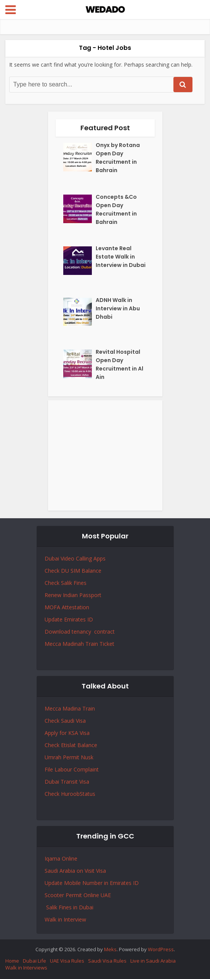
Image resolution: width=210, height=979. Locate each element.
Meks (110, 949)
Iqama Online (61, 858)
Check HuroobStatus (70, 793)
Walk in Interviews (26, 967)
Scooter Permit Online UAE (78, 895)
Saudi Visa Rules (107, 960)
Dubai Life (34, 960)
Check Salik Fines (66, 582)
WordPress (161, 949)
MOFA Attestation (67, 607)
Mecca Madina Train (70, 708)
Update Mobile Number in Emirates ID (92, 882)
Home (12, 960)
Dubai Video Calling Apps (75, 558)
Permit (72, 757)
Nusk (87, 757)
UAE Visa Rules (67, 960)
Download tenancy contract (80, 631)
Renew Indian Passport (73, 595)
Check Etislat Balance (71, 745)
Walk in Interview (65, 919)
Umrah (54, 757)
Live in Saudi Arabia (153, 960)
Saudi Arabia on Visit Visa (75, 870)
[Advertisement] (105, 455)
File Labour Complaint (72, 769)
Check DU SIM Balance (73, 570)
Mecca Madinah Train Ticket (79, 643)
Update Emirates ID (69, 619)
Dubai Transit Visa (67, 781)
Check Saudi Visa (65, 720)
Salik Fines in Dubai (69, 907)
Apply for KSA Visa (67, 732)
